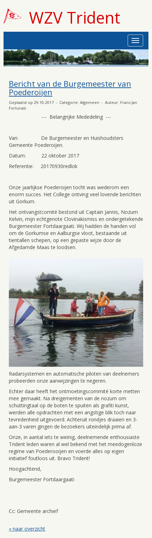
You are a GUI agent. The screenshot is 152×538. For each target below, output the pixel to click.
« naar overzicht (27, 528)
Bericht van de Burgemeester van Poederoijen (70, 87)
